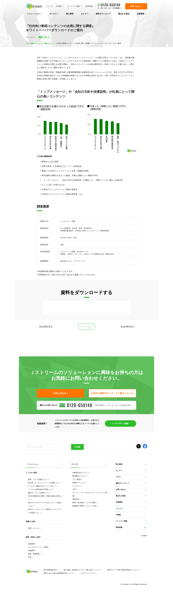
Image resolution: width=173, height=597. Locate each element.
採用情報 (88, 6)
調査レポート (50, 43)
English (144, 536)
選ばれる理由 (123, 14)
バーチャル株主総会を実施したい (40, 490)
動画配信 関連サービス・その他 (84, 506)
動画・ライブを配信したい (38, 480)
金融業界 (31, 551)
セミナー (84, 14)
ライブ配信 (76, 480)
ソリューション (33, 14)
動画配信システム (79, 476)
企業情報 (140, 14)
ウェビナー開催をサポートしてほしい (42, 487)
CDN (74, 490)
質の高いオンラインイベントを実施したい (44, 483)
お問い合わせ (121, 490)
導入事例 (69, 14)
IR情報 (58, 6)
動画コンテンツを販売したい (39, 493)
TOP (27, 43)
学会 (30, 558)
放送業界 (31, 544)
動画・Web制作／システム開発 (84, 503)
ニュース (48, 6)
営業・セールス (34, 529)
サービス (53, 14)
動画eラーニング (79, 483)
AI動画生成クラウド (80, 473)
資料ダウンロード (103, 14)
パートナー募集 (72, 6)
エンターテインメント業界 (38, 548)
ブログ (118, 477)
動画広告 (76, 500)
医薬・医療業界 (34, 554)
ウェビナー (76, 486)
